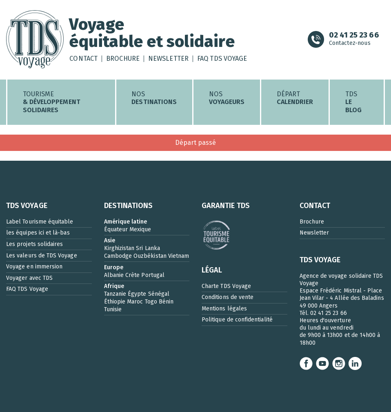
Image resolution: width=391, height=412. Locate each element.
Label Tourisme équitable (39, 221)
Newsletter (168, 58)
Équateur (116, 229)
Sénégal (158, 293)
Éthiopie (115, 301)
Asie (109, 240)
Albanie (114, 275)
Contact (83, 58)
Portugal (152, 275)
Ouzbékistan (150, 256)
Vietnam (178, 256)
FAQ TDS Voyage (222, 58)
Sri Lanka (148, 248)
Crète (132, 275)
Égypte (137, 293)
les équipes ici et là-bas (38, 232)
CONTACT (315, 205)
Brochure (123, 58)
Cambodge (118, 256)
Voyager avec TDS (29, 278)
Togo (151, 301)
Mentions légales (224, 308)
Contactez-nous (354, 39)
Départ (295, 98)
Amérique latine (125, 221)
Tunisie (113, 309)
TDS (353, 102)
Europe (113, 267)
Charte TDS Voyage (226, 286)
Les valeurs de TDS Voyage (41, 255)
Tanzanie (115, 293)
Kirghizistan (119, 248)
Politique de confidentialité (237, 319)
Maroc (135, 301)
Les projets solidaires (34, 244)
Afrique (114, 286)
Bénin (166, 301)
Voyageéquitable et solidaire (151, 32)
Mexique (140, 229)
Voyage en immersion (34, 266)
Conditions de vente (227, 297)
